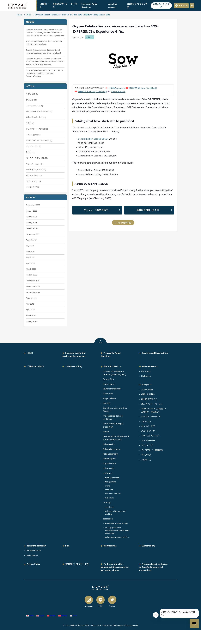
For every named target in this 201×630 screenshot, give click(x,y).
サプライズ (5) (32, 94)
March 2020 (31, 269)
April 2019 (30, 309)
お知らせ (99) (31, 100)
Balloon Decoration (111, 449)
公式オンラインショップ (77, 564)
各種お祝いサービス (112, 366)
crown (107, 486)
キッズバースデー (149, 426)
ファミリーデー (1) (33, 146)
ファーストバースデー (151, 435)
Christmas (145, 371)
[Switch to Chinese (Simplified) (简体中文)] (141, 88)
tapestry (106, 403)
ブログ (29, 15)
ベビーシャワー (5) (33, 181)
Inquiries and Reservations (155, 353)
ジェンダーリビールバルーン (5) (39, 111)
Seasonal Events (150, 366)
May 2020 (30, 257)
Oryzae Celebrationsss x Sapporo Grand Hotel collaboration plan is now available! (43, 51)
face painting (110, 482)
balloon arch (108, 468)
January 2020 (31, 275)
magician (109, 489)
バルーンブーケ (148, 431)
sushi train (109, 507)
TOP (100, 341)
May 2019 (30, 304)
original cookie (109, 463)
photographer (109, 458)
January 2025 (31, 211)
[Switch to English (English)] (40, 615)
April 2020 (30, 263)
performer (107, 473)
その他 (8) (30, 123)
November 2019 (33, 286)
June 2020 (30, 251)
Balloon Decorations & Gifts (117, 537)
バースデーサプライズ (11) (37, 158)
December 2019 (32, 280)
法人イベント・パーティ (152, 404)
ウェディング (147, 445)
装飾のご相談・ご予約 (148, 209)
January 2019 (31, 321)
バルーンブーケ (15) (34, 175)
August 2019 (31, 298)
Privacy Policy (33, 564)
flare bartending (112, 477)
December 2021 (32, 228)
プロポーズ (146, 459)
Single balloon (109, 398)
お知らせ (89, 37)
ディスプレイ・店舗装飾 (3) (37, 129)
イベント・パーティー (151, 416)
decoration (108, 518)
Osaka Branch (32, 555)
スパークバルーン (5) (34, 105)
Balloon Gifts (109, 444)
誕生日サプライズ (149, 399)
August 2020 (31, 240)
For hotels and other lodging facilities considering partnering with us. (114, 567)
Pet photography (110, 454)
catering (106, 502)
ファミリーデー (148, 440)
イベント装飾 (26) (33, 134)
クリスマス (146, 454)
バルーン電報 (147, 389)
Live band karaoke (113, 493)
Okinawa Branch (33, 550)
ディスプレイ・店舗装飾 (152, 450)
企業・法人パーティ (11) (36, 117)
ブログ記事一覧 (124, 222)
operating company (36, 545)
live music (109, 498)
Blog (67, 545)
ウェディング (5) (32, 187)
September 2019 (33, 292)
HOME (19, 15)
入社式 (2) (30, 152)
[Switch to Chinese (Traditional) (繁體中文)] (91, 91)
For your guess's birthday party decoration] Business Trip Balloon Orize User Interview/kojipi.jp (44, 73)
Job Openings (110, 545)
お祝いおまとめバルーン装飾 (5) (39, 140)
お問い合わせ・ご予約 (161, 5)
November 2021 (33, 234)
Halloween (146, 376)
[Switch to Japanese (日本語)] (115, 88)
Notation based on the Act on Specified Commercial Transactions (153, 567)
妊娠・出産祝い (148, 394)
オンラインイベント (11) (36, 169)
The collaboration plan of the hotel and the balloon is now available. (44, 42)
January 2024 (31, 216)
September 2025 (33, 205)
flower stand (108, 384)
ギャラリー (147, 384)
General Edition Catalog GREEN (93, 138)
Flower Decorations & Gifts (116, 523)
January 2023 (31, 222)
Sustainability (148, 545)
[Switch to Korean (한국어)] (116, 91)
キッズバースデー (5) (34, 164)
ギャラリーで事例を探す (96, 209)
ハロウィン (146, 421)
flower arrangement (112, 388)
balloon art (108, 393)
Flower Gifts (108, 379)
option (106, 431)
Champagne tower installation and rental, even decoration (117, 530)
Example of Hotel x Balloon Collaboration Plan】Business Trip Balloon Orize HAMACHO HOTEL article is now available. (45, 61)
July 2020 (30, 245)
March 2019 (31, 315)
